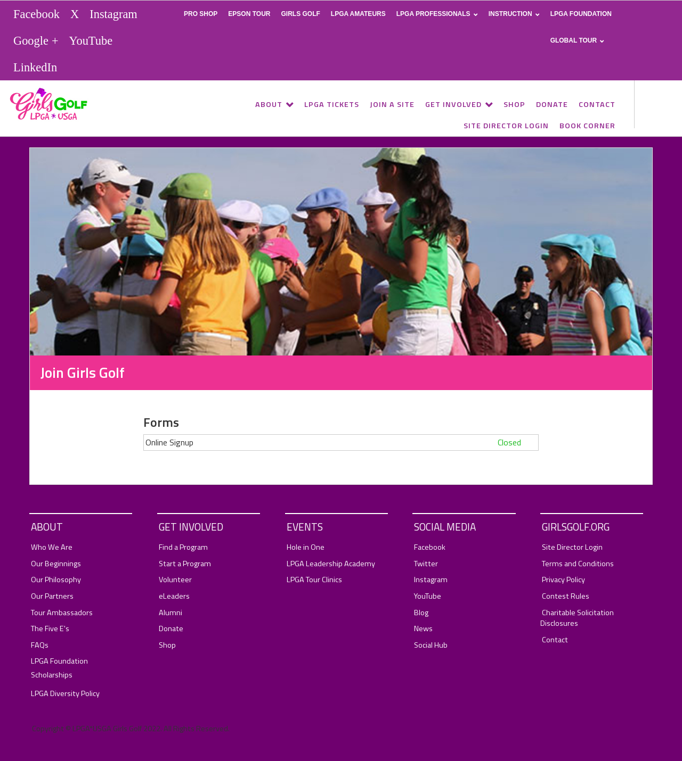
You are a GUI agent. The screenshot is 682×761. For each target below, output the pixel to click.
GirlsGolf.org (576, 526)
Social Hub (431, 645)
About (268, 104)
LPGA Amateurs (358, 14)
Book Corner (587, 125)
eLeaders (174, 596)
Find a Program (183, 547)
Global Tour (573, 40)
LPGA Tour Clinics (314, 579)
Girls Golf (300, 14)
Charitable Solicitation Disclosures (577, 618)
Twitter (426, 563)
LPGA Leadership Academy (331, 563)
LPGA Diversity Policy (65, 693)
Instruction (510, 14)
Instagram (113, 14)
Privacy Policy (563, 579)
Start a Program (185, 563)
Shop (514, 104)
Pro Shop (200, 14)
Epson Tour (249, 14)
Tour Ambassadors (62, 612)
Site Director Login (506, 125)
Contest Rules (565, 596)
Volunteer (175, 579)
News (423, 628)
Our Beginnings (56, 563)
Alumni (170, 612)
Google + (36, 40)
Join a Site (392, 104)
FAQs (39, 645)
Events (305, 526)
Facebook (36, 14)
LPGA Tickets (331, 104)
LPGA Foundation (581, 14)
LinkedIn (35, 67)
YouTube (91, 40)
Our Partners (52, 596)
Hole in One (305, 547)
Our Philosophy (56, 579)
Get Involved (453, 104)
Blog (421, 612)
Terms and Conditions (578, 563)
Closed (509, 442)
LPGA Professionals (433, 14)
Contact (597, 104)
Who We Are (51, 547)
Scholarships (51, 675)
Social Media (445, 526)
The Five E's (50, 628)
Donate (552, 104)
